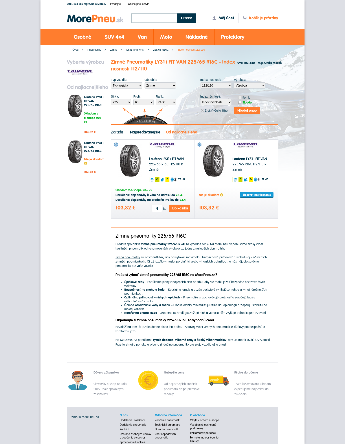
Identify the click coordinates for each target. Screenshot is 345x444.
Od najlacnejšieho (181, 132)
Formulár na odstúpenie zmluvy (204, 439)
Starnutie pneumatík (167, 429)
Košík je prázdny (260, 18)
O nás (124, 415)
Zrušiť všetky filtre (214, 111)
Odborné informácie (168, 415)
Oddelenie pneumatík (133, 425)
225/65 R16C (161, 49)
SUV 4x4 (114, 37)
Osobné (82, 37)
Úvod (75, 49)
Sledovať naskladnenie (257, 195)
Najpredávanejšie (145, 132)
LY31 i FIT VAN (135, 49)
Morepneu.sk (95, 15)
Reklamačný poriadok (203, 433)
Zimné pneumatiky (128, 257)
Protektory (232, 37)
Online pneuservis (138, 4)
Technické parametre (167, 425)
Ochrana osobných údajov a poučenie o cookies (135, 435)
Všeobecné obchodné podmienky (203, 426)
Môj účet (223, 18)
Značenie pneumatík (167, 420)
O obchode (197, 415)
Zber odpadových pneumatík (165, 435)
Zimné (113, 49)
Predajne (115, 4)
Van (142, 37)
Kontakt (124, 429)
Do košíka (180, 208)
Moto (166, 37)
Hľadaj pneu (247, 110)
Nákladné (196, 37)
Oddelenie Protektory (132, 420)
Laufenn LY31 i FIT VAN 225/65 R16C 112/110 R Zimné (93, 105)
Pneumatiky (94, 49)
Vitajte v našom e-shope (204, 420)
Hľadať (187, 18)
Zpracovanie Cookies (132, 442)
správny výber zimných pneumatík (207, 327)
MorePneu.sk (90, 417)
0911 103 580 (75, 4)
